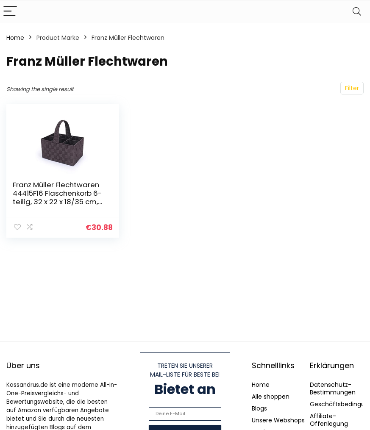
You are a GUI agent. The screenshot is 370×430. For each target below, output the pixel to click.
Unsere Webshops (278, 420)
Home (15, 37)
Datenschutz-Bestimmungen (333, 388)
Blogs (259, 408)
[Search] (357, 11)
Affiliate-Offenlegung (329, 420)
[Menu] (10, 11)
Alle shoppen (270, 396)
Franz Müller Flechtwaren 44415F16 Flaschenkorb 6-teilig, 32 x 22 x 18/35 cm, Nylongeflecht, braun (57, 197)
